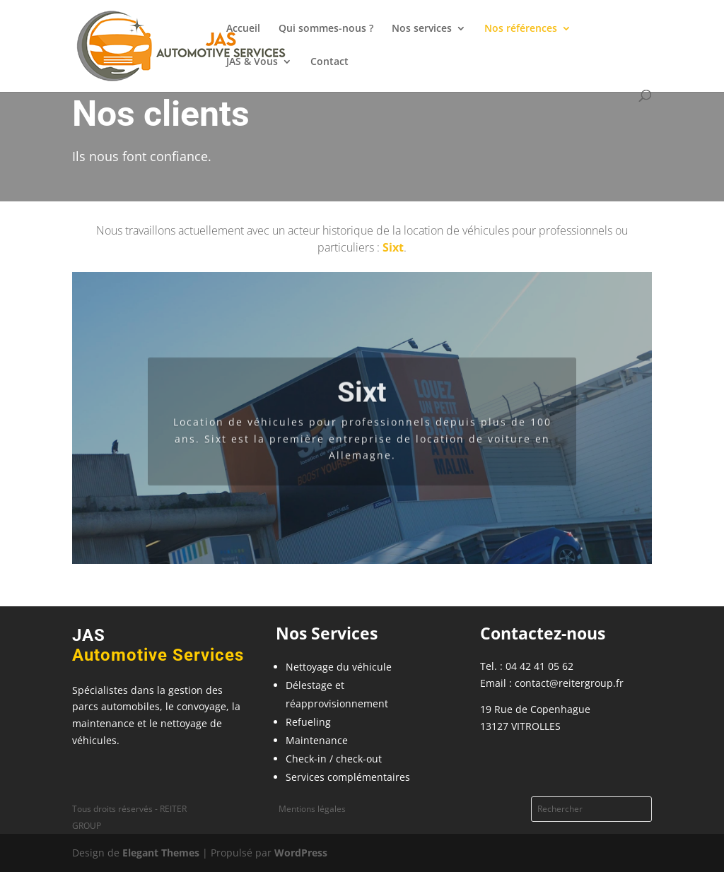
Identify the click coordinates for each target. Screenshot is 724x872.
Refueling (308, 722)
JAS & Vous (252, 62)
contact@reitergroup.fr (569, 683)
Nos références (520, 29)
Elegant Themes (160, 852)
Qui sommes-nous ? (326, 29)
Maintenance (317, 740)
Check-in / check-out (334, 758)
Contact (329, 62)
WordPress (300, 852)
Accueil (243, 29)
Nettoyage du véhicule (339, 666)
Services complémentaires (348, 777)
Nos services (422, 29)
